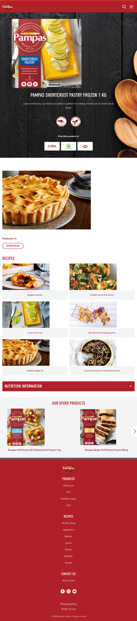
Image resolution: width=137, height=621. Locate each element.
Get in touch (68, 580)
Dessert (68, 556)
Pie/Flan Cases (68, 498)
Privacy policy (68, 604)
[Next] (134, 431)
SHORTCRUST (13, 245)
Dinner (68, 549)
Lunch (68, 543)
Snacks (68, 562)
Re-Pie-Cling (68, 523)
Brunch (68, 536)
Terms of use (68, 609)
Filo (68, 492)
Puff (68, 505)
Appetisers (68, 529)
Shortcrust (68, 485)
